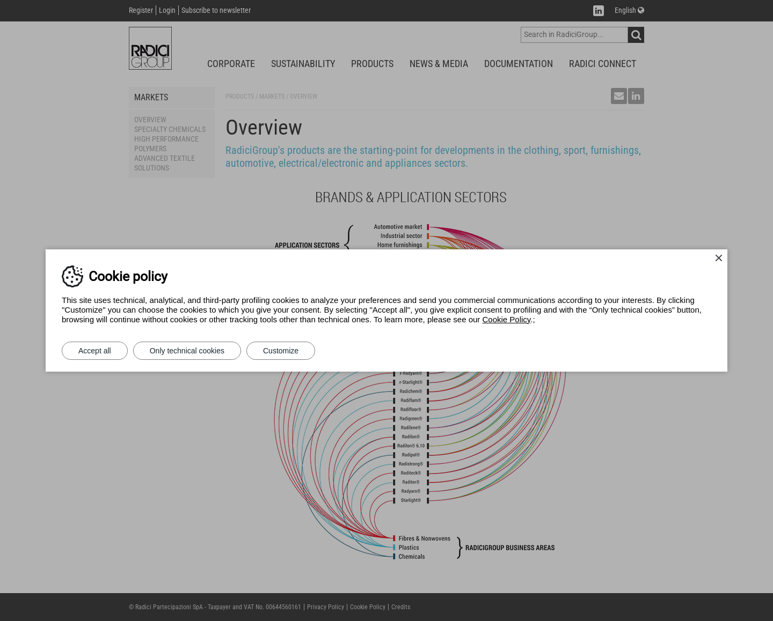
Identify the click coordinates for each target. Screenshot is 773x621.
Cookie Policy (507, 319)
